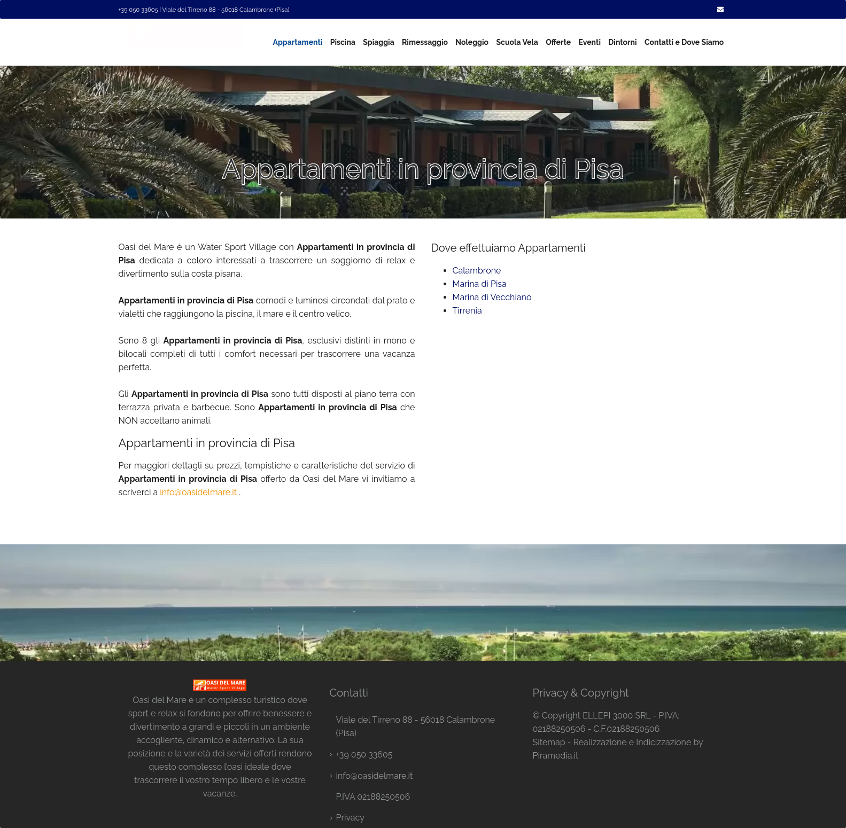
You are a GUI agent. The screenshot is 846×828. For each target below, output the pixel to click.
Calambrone (477, 270)
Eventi (589, 42)
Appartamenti (298, 42)
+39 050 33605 (364, 754)
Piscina (342, 42)
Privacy (350, 818)
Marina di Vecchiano (492, 297)
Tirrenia (467, 311)
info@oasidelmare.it (198, 492)
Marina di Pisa (480, 284)
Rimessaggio (425, 42)
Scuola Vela (517, 42)
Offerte (558, 42)
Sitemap (548, 742)
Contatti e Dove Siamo (684, 42)
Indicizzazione (663, 742)
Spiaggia (378, 42)
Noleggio (471, 42)
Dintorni (622, 42)
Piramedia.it (555, 756)
